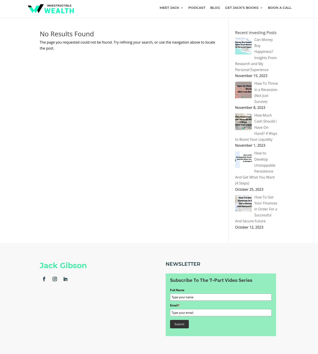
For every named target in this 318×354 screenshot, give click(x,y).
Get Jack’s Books (242, 8)
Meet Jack (169, 8)
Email (175, 305)
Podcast (196, 8)
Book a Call (280, 8)
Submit (179, 324)
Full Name (177, 290)
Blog (215, 8)
